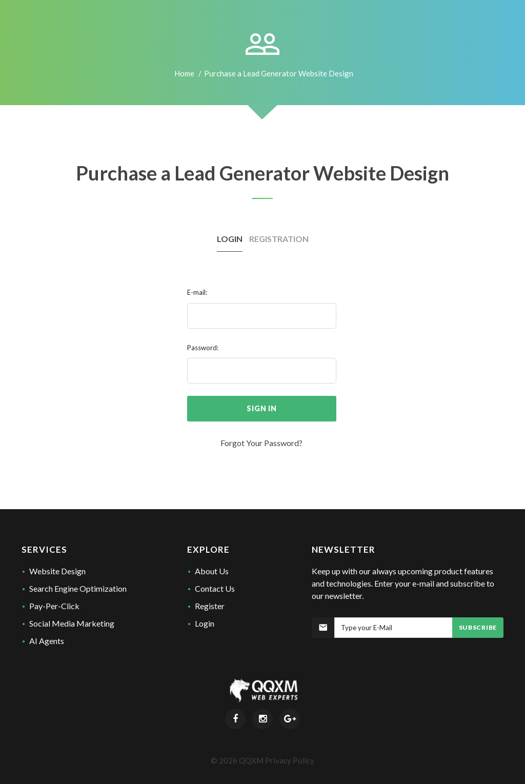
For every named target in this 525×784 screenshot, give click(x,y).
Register (210, 606)
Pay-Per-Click (54, 606)
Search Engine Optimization (78, 588)
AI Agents (46, 641)
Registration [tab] (279, 239)
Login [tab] (230, 239)
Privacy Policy (289, 760)
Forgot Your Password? (261, 443)
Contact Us (215, 588)
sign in (262, 408)
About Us (212, 571)
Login (204, 623)
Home (184, 73)
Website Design (57, 571)
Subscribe (478, 627)
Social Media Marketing (71, 623)
